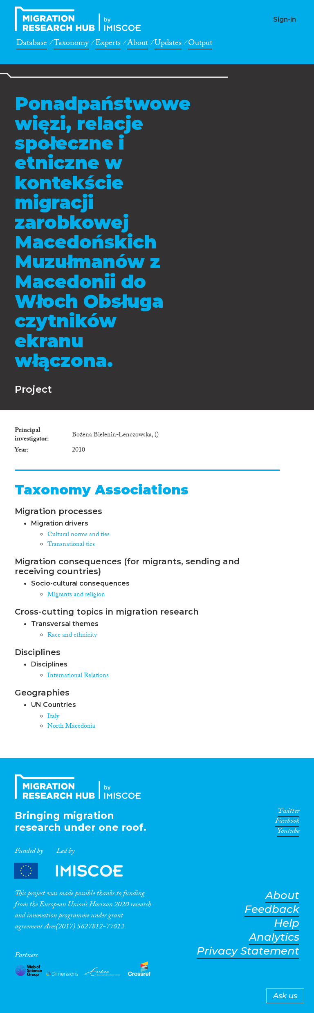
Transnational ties (71, 544)
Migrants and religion (76, 595)
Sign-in (284, 19)
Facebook (287, 822)
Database (31, 44)
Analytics (274, 937)
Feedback (271, 909)
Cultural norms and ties (78, 535)
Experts (108, 44)
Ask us (285, 995)
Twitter (288, 812)
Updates (168, 44)
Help (286, 923)
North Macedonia (71, 726)
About (137, 44)
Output (200, 44)
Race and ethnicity (72, 635)
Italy (53, 716)
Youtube (288, 832)
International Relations (78, 676)
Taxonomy (71, 44)
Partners (75, 871)
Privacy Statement (248, 951)
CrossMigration (80, 19)
